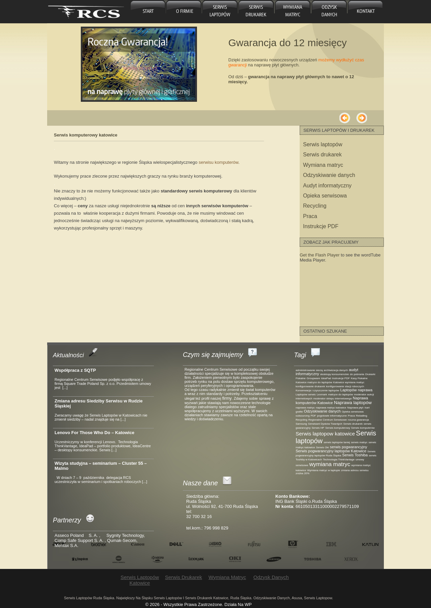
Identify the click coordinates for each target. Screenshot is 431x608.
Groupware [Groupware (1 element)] (313, 378)
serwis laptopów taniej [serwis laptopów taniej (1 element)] (337, 442)
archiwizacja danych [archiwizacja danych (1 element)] (336, 370)
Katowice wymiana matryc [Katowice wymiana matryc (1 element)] (348, 382)
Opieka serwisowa (325, 196)
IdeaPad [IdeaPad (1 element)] (326, 378)
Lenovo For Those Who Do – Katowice (94, 432)
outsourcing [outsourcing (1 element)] (302, 415)
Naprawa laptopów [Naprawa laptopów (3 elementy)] (353, 402)
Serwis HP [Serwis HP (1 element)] (318, 427)
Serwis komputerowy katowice (86, 135)
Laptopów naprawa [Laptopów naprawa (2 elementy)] (356, 390)
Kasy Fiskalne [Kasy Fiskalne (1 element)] (359, 378)
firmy (227, 398)
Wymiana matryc (292, 11)
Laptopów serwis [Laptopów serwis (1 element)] (306, 394)
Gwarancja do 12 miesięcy (287, 42)
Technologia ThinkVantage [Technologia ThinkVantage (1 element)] (339, 459)
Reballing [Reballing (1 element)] (361, 415)
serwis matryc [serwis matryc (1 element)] (359, 442)
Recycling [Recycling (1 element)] (301, 419)
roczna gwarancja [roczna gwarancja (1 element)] (358, 419)
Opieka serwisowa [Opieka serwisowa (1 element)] (353, 411)
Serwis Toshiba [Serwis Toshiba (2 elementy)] (355, 455)
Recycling (314, 206)
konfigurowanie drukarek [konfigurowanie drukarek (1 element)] (310, 386)
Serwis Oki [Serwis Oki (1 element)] (322, 447)
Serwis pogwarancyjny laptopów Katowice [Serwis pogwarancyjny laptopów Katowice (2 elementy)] (331, 451)
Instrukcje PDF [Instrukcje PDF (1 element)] (341, 378)
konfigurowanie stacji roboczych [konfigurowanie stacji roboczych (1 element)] (345, 386)
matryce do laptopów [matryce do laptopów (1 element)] (340, 394)
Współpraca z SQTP (75, 370)
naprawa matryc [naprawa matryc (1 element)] (305, 407)
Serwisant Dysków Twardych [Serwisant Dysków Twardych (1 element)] (325, 423)
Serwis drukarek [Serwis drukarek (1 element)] (353, 423)
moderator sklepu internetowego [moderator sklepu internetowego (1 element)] (332, 398)
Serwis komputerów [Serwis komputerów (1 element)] (363, 427)
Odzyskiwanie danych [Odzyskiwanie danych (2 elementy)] (322, 411)
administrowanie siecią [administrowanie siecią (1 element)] (309, 370)
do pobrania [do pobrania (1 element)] (357, 374)
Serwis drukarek (256, 11)
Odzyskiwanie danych (329, 175)
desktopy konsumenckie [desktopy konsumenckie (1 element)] (334, 374)
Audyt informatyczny (327, 185)
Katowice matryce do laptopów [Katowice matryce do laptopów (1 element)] (314, 382)
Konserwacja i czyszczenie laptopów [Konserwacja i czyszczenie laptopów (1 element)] (317, 390)
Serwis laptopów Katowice (220, 11)
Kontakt (365, 11)
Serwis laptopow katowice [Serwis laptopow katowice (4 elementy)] (325, 433)
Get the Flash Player (320, 254)
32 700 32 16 (199, 516)
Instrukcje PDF (320, 226)
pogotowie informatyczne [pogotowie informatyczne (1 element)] (332, 415)
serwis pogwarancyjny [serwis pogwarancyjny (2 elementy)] (348, 447)
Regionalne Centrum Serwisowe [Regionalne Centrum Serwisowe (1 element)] (327, 419)
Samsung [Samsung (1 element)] (301, 423)
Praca (310, 216)
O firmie (184, 11)
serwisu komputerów (218, 162)
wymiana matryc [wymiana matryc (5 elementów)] (329, 464)
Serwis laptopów (322, 144)
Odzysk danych (328, 11)
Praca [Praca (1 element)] (351, 415)
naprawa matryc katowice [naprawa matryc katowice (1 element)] (331, 407)
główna (148, 11)
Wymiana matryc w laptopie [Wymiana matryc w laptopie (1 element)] (323, 470)
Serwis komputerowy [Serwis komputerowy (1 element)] (337, 427)
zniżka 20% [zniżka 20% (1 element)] (302, 473)
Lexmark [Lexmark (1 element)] (322, 394)
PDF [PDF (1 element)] (313, 415)
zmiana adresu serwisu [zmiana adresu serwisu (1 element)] (355, 470)
